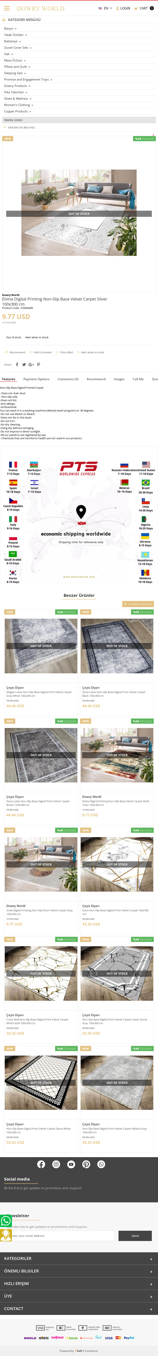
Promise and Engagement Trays (26, 79)
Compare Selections (138, 604)
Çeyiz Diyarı (15, 687)
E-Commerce (90, 1355)
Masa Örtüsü (13, 60)
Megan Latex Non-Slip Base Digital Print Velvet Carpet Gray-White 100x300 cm (39, 694)
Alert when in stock (37, 337)
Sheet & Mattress (16, 98)
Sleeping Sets (13, 73)
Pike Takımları (14, 92)
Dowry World (91, 797)
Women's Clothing (17, 105)
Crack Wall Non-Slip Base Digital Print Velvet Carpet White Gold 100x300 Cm (37, 1023)
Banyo (8, 28)
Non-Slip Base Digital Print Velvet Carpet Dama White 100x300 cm (38, 1133)
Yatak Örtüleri (14, 35)
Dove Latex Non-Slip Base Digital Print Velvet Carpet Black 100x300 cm (113, 694)
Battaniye (10, 41)
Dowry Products (15, 86)
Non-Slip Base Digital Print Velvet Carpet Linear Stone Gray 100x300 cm (114, 1023)
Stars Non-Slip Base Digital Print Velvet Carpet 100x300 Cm (115, 913)
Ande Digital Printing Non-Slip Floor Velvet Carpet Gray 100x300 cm (39, 913)
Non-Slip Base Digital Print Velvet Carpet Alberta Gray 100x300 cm (114, 1133)
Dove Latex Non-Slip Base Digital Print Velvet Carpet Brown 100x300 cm (38, 804)
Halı (7, 54)
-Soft (79, 1355)
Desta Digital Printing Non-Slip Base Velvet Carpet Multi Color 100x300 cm (115, 804)
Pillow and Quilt (15, 67)
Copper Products (16, 111)
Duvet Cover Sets (16, 47)
